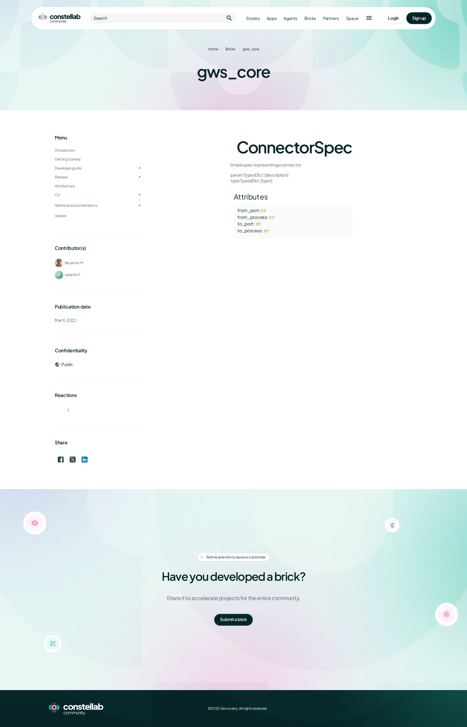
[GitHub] (414, 708)
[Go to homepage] (59, 18)
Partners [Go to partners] (331, 18)
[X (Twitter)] (388, 708)
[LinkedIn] (401, 708)
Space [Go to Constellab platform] (352, 18)
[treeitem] (99, 168)
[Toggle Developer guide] (139, 168)
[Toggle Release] (139, 177)
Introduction (65, 150)
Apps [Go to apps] (271, 18)
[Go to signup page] (419, 18)
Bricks (230, 49)
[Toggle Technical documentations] (139, 205)
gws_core (251, 49)
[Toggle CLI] (139, 195)
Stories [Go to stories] (252, 18)
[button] (369, 18)
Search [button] (163, 18)
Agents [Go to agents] (290, 18)
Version (60, 216)
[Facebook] (375, 708)
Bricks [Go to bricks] (310, 18)
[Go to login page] (393, 18)
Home (213, 49)
